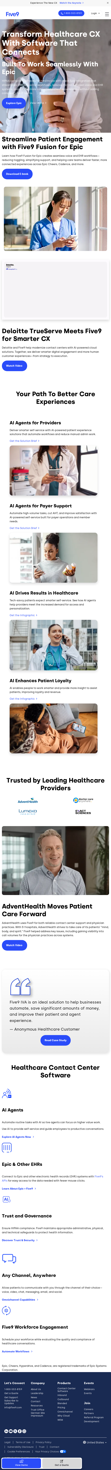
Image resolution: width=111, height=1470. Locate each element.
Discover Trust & (18, 1240)
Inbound (62, 1395)
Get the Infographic (22, 615)
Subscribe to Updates (11, 1402)
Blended (62, 1403)
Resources (37, 1405)
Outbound (63, 1399)
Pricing (61, 1407)
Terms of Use (23, 1442)
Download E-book (17, 173)
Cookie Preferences (18, 1451)
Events (88, 1393)
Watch (14, 365)
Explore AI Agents (17, 1136)
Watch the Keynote (71, 3)
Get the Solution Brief (23, 440)
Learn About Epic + (18, 1188)
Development (91, 1421)
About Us (36, 1389)
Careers (88, 1409)
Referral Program (94, 1417)
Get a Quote (11, 1393)
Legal (7, 1442)
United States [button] (96, 1442)
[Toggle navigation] (108, 14)
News (34, 1397)
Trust (41, 1447)
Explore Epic (14, 103)
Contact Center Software (67, 1390)
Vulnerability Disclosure (20, 1447)
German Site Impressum (38, 1414)
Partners (89, 1413)
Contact (35, 1401)
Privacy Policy (43, 1442)
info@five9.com (13, 1407)
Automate (16, 1351)
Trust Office (37, 1409)
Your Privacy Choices (47, 1451)
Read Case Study (56, 1040)
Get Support (11, 1397)
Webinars (89, 1389)
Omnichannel (19, 1299)
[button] (108, 3)
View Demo (37, 102)
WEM (60, 1420)
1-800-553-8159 (72, 13)
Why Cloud (64, 1415)
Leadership (37, 1393)
